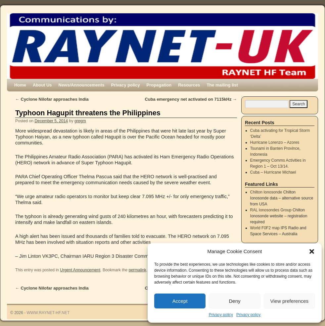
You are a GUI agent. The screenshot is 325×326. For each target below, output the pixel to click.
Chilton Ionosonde (266, 192)
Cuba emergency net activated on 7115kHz (191, 99)
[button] (311, 251)
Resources (189, 84)
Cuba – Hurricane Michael (273, 172)
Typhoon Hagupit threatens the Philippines (88, 113)
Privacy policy (221, 314)
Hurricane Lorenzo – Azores (275, 142)
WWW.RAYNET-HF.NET (48, 312)
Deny (234, 301)
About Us (42, 84)
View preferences (289, 301)
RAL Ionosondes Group (271, 210)
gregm (80, 121)
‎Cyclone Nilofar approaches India (52, 99)
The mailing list (222, 84)
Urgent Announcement (80, 270)
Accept (180, 301)
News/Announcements (82, 84)
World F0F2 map (265, 228)
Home (20, 84)
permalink (137, 270)
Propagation (159, 84)
